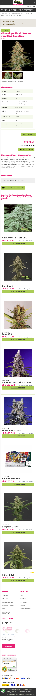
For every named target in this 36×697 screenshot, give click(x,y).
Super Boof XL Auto (12, 430)
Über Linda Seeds (26, 609)
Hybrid (25, 13)
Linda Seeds (5, 573)
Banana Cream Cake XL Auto (16, 382)
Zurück (5, 30)
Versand (5, 595)
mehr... (14, 666)
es (25, 6)
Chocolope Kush (17, 15)
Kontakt (23, 605)
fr (30, 6)
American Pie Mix (11, 478)
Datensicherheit (8, 605)
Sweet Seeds (5, 476)
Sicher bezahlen (7, 675)
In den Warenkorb (26, 149)
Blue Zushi (7, 286)
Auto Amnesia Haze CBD (14, 238)
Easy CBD (7, 334)
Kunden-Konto (7, 602)
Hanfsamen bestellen (6, 612)
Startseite (4, 13)
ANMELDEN (8, 646)
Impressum (24, 602)
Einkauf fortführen (28, 134)
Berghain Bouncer (11, 527)
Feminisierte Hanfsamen (15, 13)
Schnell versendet (8, 682)
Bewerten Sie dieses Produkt (13, 188)
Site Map (23, 598)
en (28, 6)
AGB (21, 595)
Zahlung (5, 598)
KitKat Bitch (8, 575)
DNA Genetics (5, 39)
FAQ (3, 609)
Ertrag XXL (8, 15)
